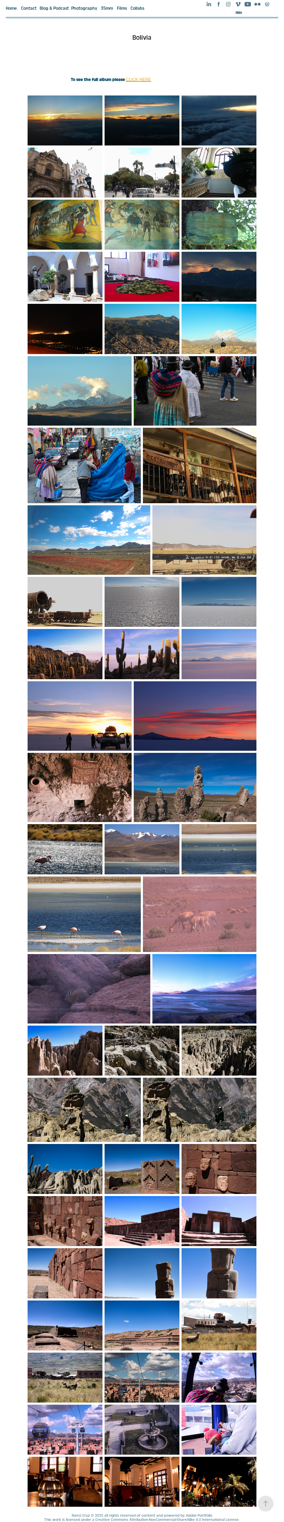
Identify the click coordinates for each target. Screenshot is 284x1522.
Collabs (137, 8)
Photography (84, 8)
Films (122, 8)
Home (11, 8)
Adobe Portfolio (199, 1515)
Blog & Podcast (54, 8)
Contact (29, 8)
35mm (107, 8)
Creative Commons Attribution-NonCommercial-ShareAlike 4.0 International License (167, 1520)
